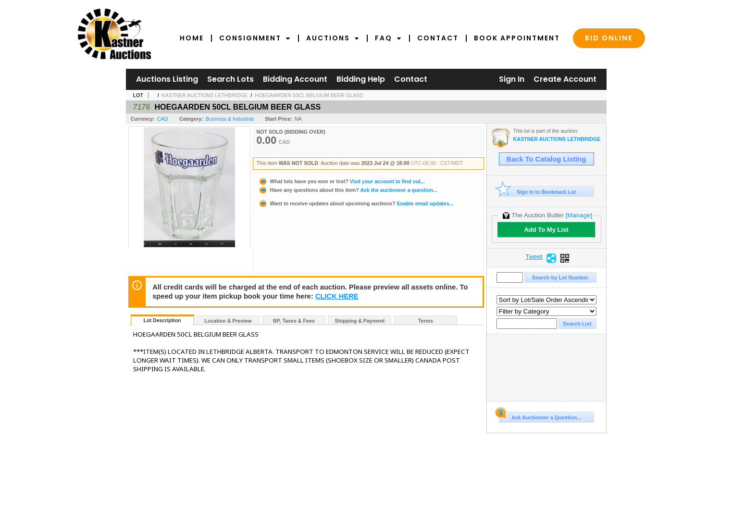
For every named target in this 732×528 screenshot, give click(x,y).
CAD (162, 119)
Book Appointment (517, 38)
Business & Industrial (230, 119)
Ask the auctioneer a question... (347, 190)
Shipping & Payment (360, 321)
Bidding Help (360, 79)
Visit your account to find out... (341, 181)
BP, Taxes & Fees (294, 321)
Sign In (511, 79)
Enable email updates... (356, 203)
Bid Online (609, 38)
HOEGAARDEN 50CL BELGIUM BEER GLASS (309, 95)
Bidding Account (295, 79)
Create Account (564, 79)
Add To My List (546, 229)
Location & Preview (227, 321)
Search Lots (230, 79)
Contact (438, 38)
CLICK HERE (337, 296)
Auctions (333, 38)
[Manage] (579, 215)
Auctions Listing (167, 79)
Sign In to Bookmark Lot (537, 191)
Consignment (255, 38)
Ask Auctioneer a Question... (540, 416)
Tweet (534, 256)
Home (192, 38)
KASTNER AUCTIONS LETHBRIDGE (205, 95)
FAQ (388, 38)
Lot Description (162, 320)
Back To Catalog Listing (546, 159)
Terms (425, 321)
